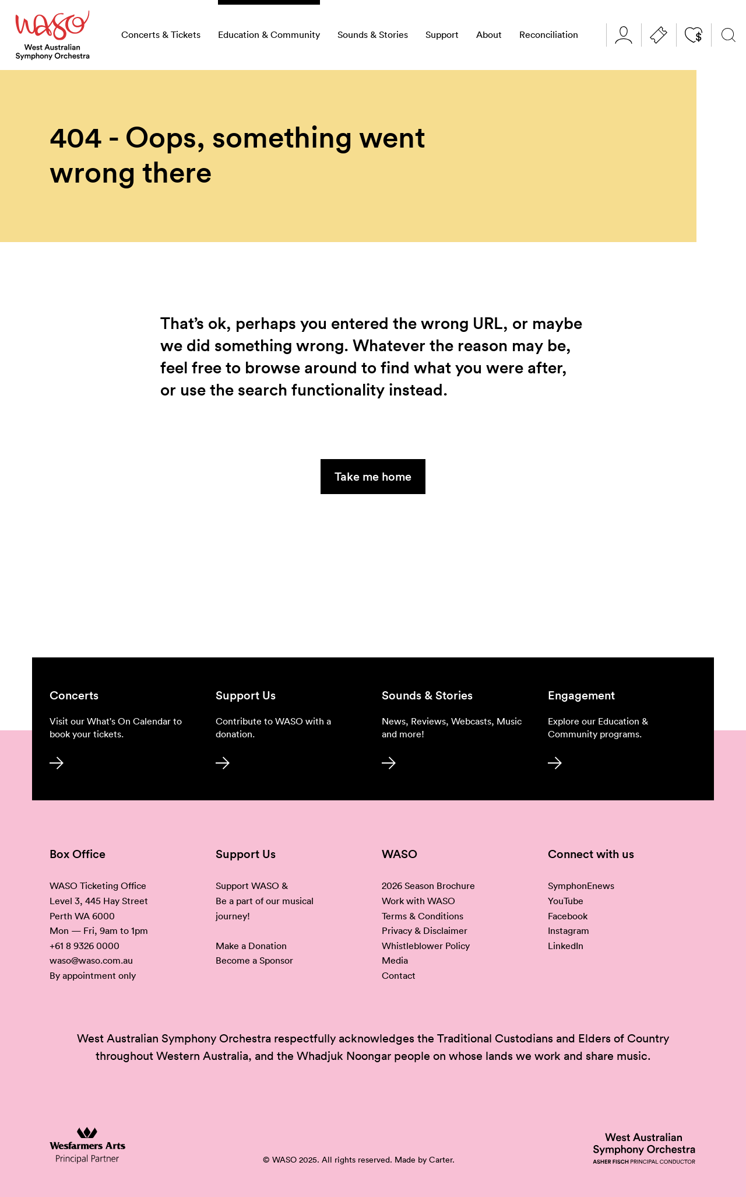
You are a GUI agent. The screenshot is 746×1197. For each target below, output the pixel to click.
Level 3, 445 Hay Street (99, 901)
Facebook (567, 916)
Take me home (373, 477)
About (489, 34)
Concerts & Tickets (160, 34)
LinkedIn (565, 945)
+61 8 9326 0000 (84, 945)
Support (442, 34)
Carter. (442, 1159)
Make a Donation (251, 945)
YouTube (565, 901)
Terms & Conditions (422, 916)
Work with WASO (418, 901)
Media (395, 960)
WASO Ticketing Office (98, 885)
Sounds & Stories (372, 34)
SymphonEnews (581, 885)
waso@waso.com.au (91, 960)
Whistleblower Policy (426, 945)
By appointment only (93, 975)
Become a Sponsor (254, 960)
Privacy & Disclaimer (424, 930)
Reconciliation (548, 34)
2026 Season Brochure (428, 885)
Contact (399, 975)
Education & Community (269, 34)
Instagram (568, 930)
